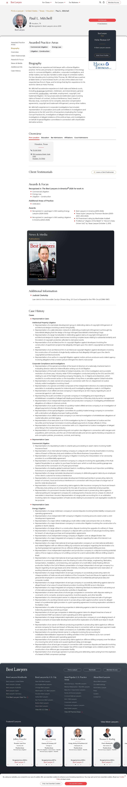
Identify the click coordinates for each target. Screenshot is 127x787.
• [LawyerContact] (22, 764)
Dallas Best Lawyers (41, 697)
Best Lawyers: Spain (12, 691)
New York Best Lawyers (42, 681)
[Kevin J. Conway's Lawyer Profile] (49, 735)
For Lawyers (59, 2)
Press (95, 691)
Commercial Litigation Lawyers (74, 705)
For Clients (46, 2)
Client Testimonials (18, 56)
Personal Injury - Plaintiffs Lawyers (75, 684)
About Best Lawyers (99, 681)
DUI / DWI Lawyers (70, 699)
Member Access (112, 670)
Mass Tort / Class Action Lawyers (74, 690)
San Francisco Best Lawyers (44, 700)
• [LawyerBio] (19, 764)
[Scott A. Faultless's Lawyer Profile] (78, 735)
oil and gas (40, 91)
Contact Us (97, 697)
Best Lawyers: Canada (13, 684)
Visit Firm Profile (102, 55)
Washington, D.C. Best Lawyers (45, 691)
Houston (50, 11)
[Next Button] (54, 261)
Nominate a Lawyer (99, 687)
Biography (15, 48)
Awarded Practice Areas (18, 44)
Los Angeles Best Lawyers (43, 684)
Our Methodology (99, 684)
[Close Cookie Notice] (125, 775)
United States (31, 11)
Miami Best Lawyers (41, 706)
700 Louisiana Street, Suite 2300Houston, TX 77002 (41, 156)
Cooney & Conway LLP (49, 743)
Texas (41, 11)
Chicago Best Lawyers (42, 687)
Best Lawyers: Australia (13, 687)
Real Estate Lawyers (70, 708)
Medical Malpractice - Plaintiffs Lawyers (77, 687)
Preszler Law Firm (20, 743)
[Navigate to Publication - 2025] (42, 261)
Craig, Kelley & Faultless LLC (78, 743)
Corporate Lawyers (70, 702)
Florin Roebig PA (107, 743)
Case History (16, 71)
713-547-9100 (37, 150)
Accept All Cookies (75, 783)
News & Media (16, 63)
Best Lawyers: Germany (13, 694)
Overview (15, 52)
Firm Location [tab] (34, 138)
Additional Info (16, 67)
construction (44, 93)
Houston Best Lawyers (42, 694)
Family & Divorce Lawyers (72, 693)
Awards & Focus (17, 60)
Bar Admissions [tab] (57, 138)
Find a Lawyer (17, 11)
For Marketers (73, 2)
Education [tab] (45, 138)
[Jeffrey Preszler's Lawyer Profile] (20, 735)
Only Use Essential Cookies (51, 783)
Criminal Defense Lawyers (72, 696)
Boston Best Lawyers (42, 703)
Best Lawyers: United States (15, 681)
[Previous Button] (30, 261)
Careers (96, 694)
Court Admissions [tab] (81, 138)
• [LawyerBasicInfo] (17, 764)
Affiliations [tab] (68, 138)
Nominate (92, 670)
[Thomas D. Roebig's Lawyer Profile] (107, 735)
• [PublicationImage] (38, 276)
